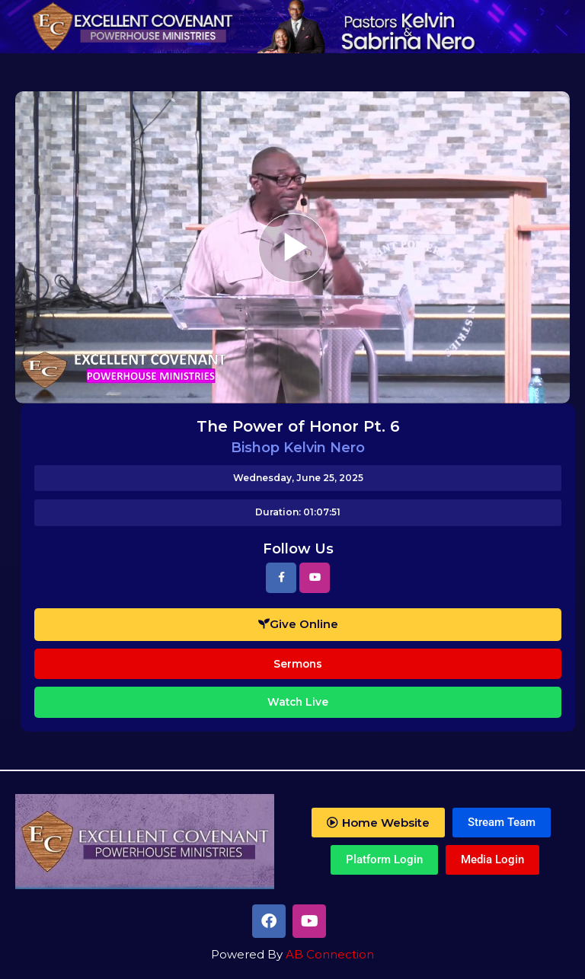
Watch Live (297, 702)
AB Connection (330, 954)
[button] (378, 822)
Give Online (298, 624)
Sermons (297, 664)
